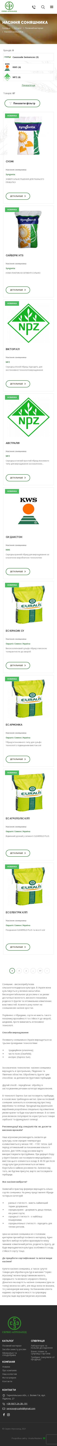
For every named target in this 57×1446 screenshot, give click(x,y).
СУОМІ (10, 161)
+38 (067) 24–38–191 (17, 1403)
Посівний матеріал (11, 1346)
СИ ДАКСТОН (14, 537)
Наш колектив (9, 1374)
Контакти (7, 1381)
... (33, 971)
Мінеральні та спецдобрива (9, 1354)
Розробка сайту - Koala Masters (28, 1438)
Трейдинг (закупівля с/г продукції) (43, 1358)
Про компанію (9, 1370)
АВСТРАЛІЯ (12, 443)
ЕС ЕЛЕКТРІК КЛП (16, 912)
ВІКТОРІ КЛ (13, 349)
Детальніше (18, 196)
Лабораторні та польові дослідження (42, 1347)
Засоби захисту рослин (14, 1349)
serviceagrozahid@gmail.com (21, 1408)
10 (40, 971)
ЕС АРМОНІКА (14, 724)
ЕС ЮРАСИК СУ (15, 630)
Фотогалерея (9, 1378)
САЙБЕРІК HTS (14, 255)
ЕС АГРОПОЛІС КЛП (18, 818)
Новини (6, 1367)
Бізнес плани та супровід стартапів (40, 1352)
